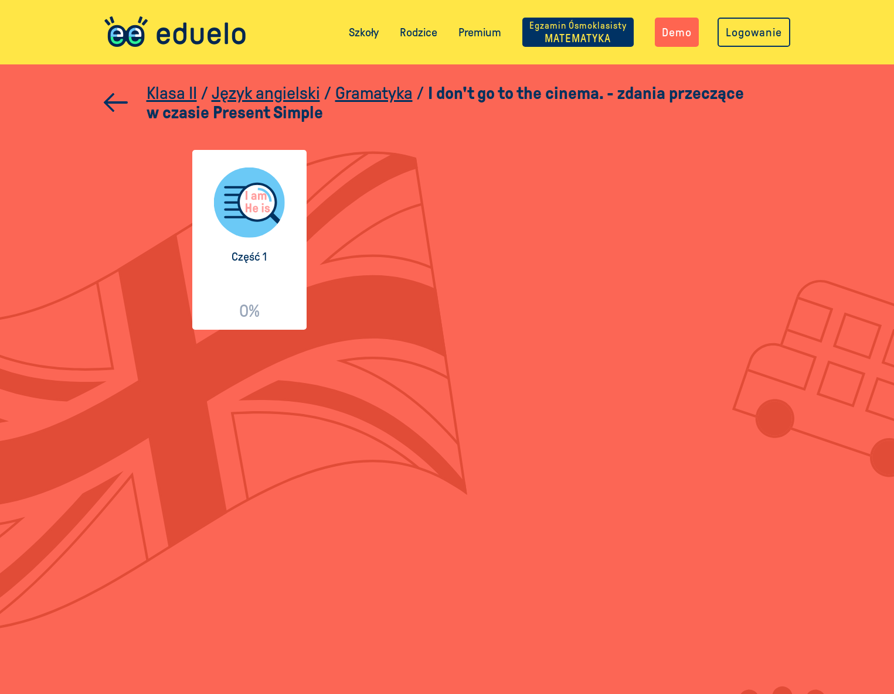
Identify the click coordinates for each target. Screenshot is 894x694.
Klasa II (172, 92)
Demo (677, 32)
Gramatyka (374, 92)
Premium (479, 32)
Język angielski (266, 92)
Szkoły (364, 32)
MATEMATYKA (578, 32)
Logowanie (754, 32)
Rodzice (418, 32)
